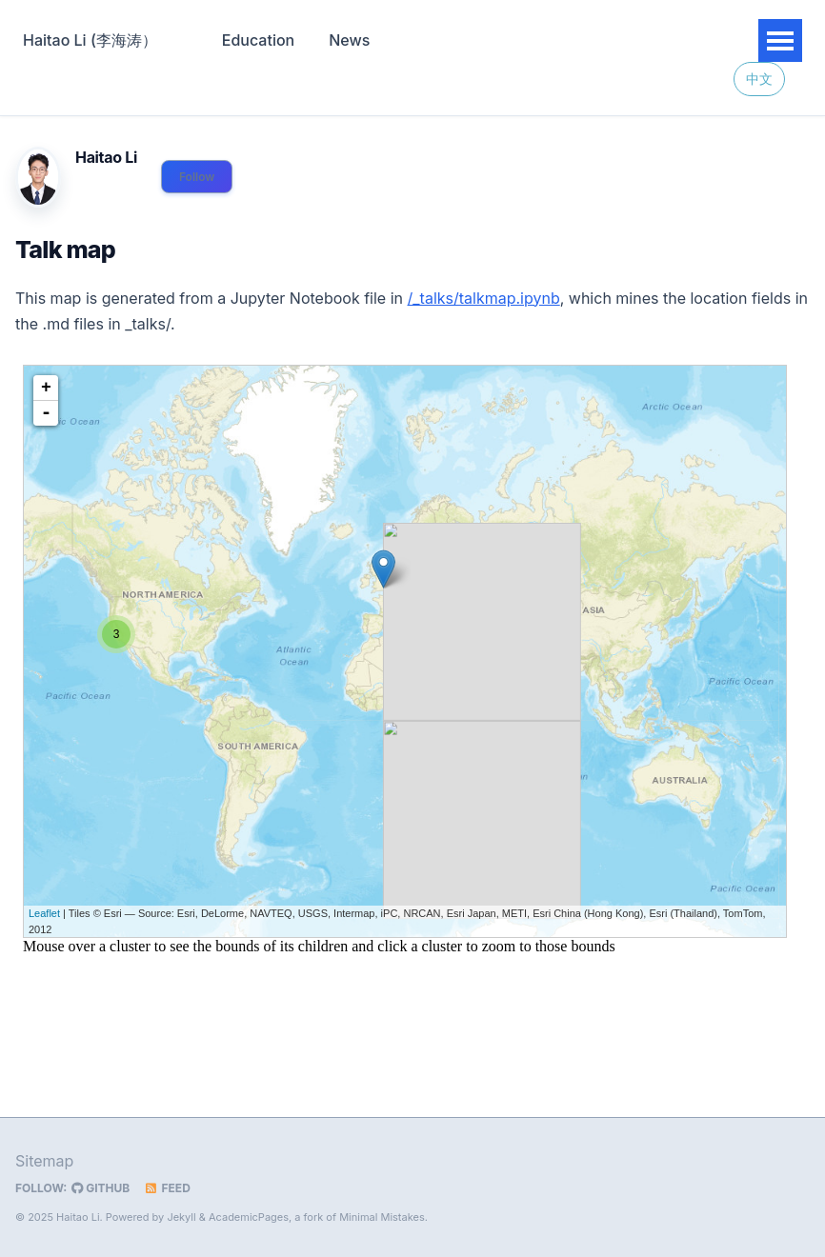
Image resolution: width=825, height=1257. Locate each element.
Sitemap (44, 1160)
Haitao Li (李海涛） (90, 40)
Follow (196, 177)
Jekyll (181, 1217)
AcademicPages (249, 1217)
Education (258, 40)
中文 (759, 79)
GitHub (100, 1188)
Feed (167, 1188)
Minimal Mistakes (382, 1217)
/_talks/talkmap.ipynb (484, 298)
